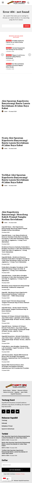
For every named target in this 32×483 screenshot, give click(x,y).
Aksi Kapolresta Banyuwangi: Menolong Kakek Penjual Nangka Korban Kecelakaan (15, 215)
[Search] (26, 26)
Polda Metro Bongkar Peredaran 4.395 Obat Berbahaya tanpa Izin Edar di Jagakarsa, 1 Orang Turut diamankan (15, 268)
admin (5, 111)
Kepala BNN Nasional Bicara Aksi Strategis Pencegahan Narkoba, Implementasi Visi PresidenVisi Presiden (15, 366)
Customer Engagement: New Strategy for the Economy (15, 48)
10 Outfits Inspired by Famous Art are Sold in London (15, 41)
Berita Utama (5, 440)
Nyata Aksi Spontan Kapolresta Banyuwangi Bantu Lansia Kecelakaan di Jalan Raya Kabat (15, 141)
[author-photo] (3, 111)
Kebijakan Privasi (20, 474)
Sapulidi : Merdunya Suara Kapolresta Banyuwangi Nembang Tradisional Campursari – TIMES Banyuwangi (14, 294)
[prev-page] (2, 54)
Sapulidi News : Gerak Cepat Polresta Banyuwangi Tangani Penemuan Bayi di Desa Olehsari (15, 309)
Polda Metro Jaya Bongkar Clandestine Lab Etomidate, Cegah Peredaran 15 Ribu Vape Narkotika (15, 348)
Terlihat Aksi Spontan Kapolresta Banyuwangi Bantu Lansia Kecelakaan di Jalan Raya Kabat (15, 178)
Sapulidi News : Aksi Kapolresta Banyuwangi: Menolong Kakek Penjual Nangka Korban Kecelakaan (14, 228)
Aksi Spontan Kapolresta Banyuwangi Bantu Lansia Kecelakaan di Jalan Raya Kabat (16, 104)
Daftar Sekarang (16, 470)
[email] (16, 465)
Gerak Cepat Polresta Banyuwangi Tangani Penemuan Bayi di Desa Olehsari (15, 301)
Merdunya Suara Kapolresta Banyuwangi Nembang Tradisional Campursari (15, 286)
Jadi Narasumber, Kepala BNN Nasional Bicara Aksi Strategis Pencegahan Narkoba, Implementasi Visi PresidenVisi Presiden (15, 357)
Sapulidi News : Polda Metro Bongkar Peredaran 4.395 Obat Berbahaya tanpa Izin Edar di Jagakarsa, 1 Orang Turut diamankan (15, 278)
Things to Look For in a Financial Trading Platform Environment (15, 56)
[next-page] (29, 54)
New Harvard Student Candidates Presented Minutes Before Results (15, 65)
